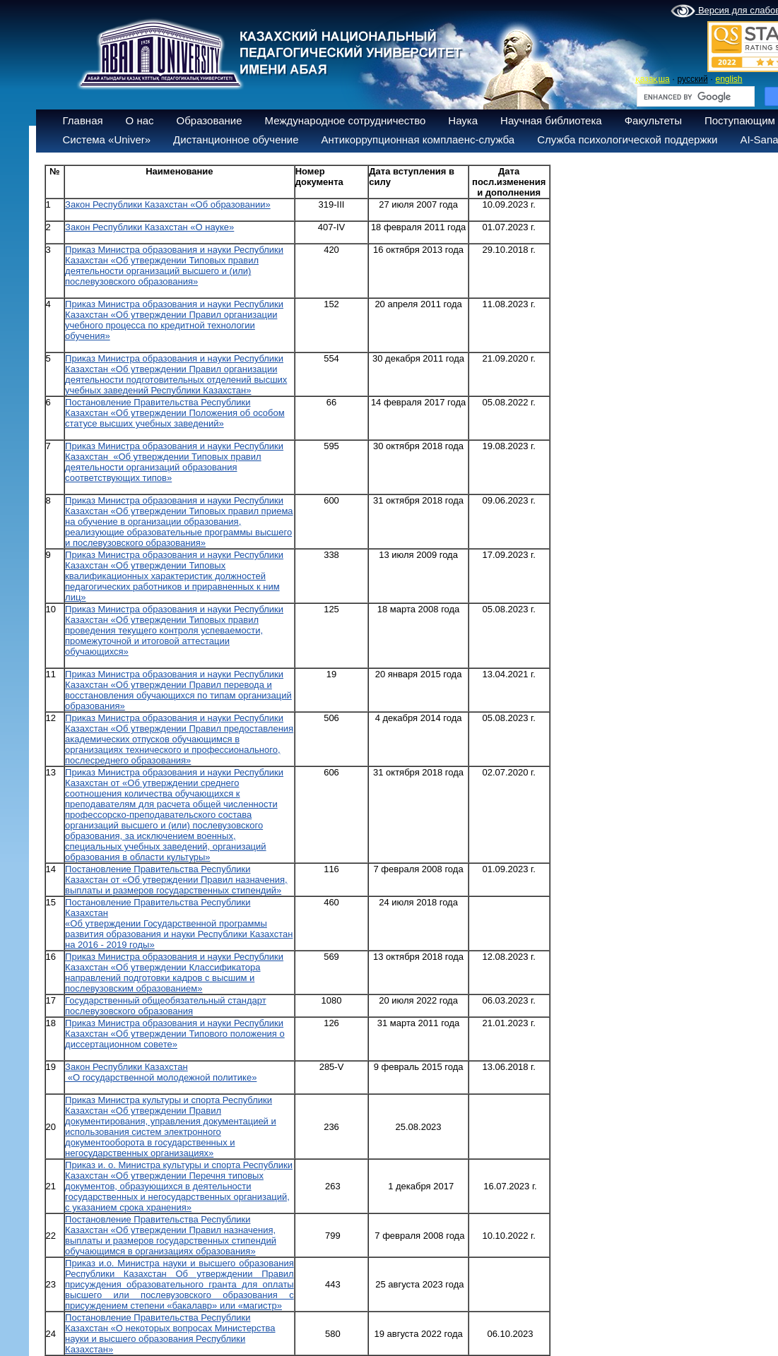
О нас (140, 120)
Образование (209, 120)
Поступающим (740, 120)
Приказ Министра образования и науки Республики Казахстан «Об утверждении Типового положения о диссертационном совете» (175, 1033)
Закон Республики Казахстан (126, 1066)
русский (693, 79)
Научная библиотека (551, 120)
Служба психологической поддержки (627, 139)
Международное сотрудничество (345, 120)
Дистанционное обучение (235, 139)
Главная (83, 120)
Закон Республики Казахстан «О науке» (149, 227)
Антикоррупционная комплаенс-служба (417, 139)
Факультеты (653, 120)
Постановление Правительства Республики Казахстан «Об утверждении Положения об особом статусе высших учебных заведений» (175, 413)
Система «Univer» (107, 139)
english (728, 79)
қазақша (652, 79)
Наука (463, 120)
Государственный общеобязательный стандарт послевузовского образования (165, 1005)
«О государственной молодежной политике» (161, 1077)
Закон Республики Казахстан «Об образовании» (168, 204)
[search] (694, 96)
